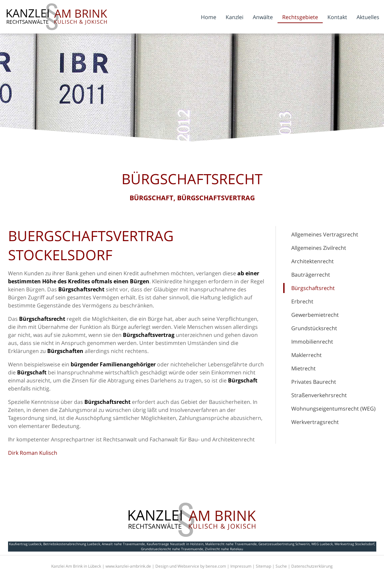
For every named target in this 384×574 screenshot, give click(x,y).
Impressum (240, 566)
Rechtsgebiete (300, 17)
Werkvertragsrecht (315, 422)
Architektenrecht (312, 261)
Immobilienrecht (312, 341)
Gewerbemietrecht (315, 314)
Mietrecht (303, 368)
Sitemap (263, 566)
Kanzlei (234, 17)
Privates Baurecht (313, 381)
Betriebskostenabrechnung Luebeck (71, 544)
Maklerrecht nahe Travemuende (231, 544)
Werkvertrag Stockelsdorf (354, 544)
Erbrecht (302, 301)
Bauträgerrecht (310, 274)
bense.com (216, 566)
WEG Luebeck (322, 544)
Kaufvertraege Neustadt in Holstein (175, 544)
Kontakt (337, 17)
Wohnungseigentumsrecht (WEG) (333, 408)
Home (208, 17)
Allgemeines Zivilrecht (318, 248)
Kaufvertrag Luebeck (25, 544)
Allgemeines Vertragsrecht (324, 234)
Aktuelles (368, 17)
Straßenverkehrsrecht (319, 395)
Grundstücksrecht (314, 328)
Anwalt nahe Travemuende (123, 544)
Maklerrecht (306, 355)
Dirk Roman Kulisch (32, 452)
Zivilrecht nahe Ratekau (224, 549)
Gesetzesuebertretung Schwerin (284, 544)
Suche (281, 566)
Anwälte (263, 17)
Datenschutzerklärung (312, 566)
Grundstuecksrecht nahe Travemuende (172, 549)
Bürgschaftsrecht (313, 288)
